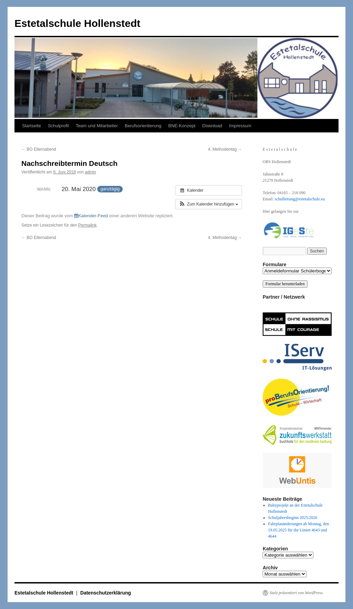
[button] (208, 204)
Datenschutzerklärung (105, 593)
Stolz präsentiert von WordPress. (297, 592)
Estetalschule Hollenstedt (77, 23)
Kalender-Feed (91, 215)
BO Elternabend (38, 149)
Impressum (240, 125)
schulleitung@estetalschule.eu (300, 199)
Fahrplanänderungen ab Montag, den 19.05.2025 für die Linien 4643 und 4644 (298, 530)
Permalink (87, 225)
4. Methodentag (225, 149)
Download (212, 125)
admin (90, 172)
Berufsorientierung (143, 125)
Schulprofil (58, 125)
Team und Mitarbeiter (97, 125)
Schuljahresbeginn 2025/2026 (292, 517)
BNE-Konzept (181, 125)
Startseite (31, 125)
